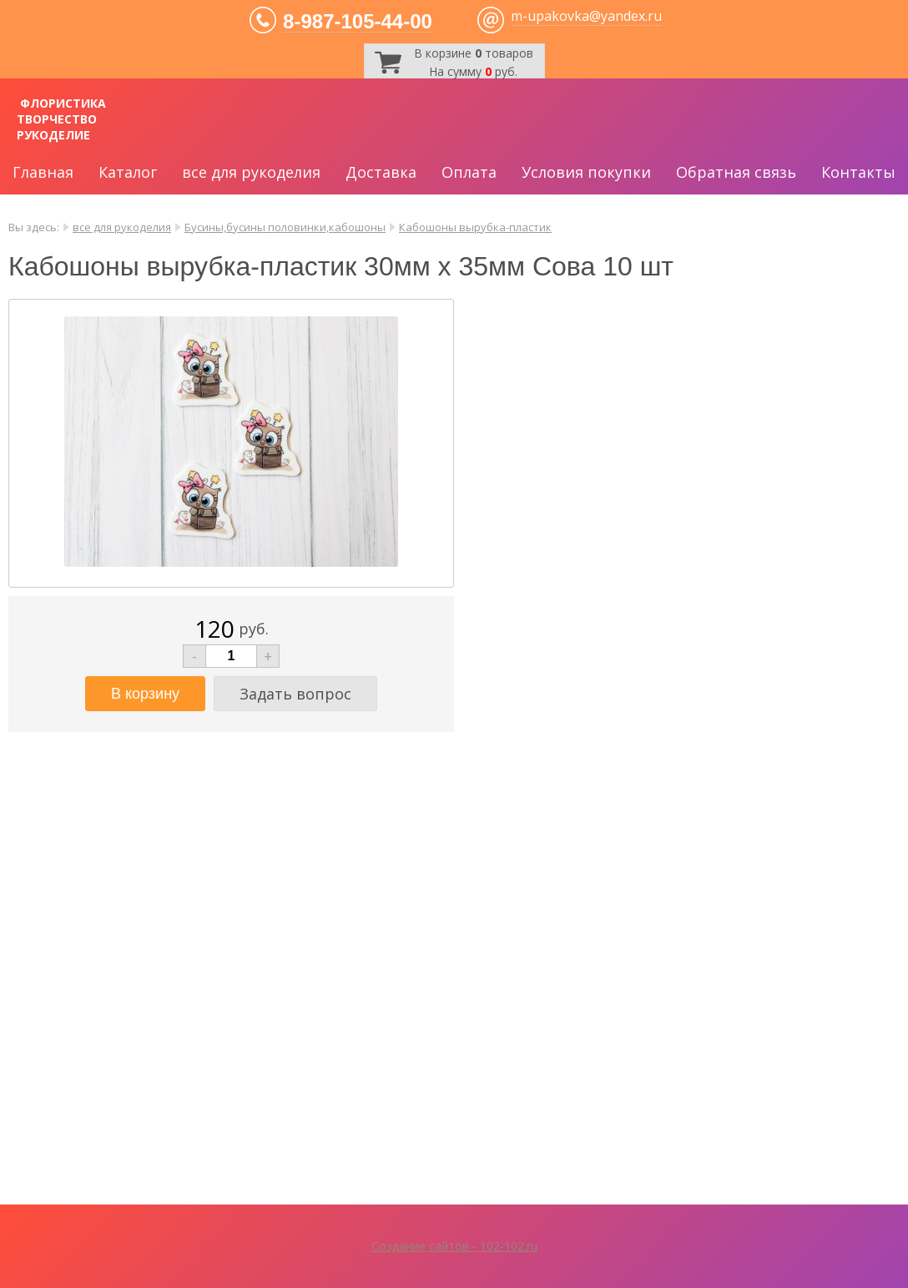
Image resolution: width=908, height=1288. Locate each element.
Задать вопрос (295, 694)
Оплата (469, 172)
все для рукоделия (251, 172)
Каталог (127, 172)
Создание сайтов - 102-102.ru (454, 1246)
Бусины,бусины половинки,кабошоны (285, 227)
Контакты (858, 172)
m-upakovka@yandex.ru (586, 16)
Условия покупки (586, 172)
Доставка (381, 172)
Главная (43, 172)
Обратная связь (736, 172)
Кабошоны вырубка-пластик (475, 227)
